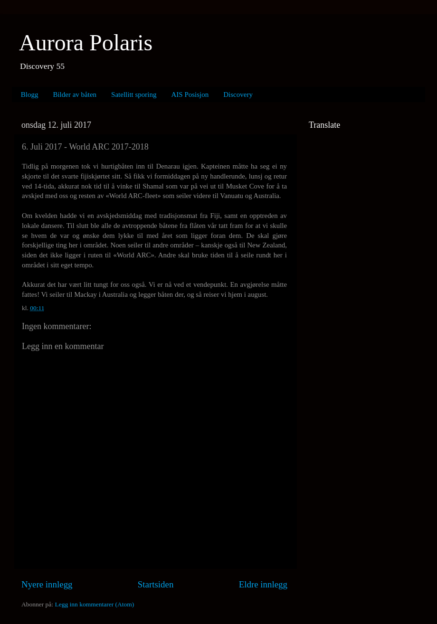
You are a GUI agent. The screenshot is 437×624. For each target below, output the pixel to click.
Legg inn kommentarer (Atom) (94, 604)
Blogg (29, 94)
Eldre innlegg (263, 584)
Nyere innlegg (47, 584)
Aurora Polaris (85, 42)
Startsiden (156, 584)
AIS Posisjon (190, 94)
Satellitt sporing (133, 94)
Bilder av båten (74, 94)
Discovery (238, 94)
